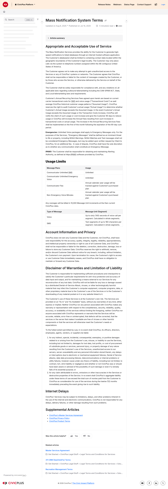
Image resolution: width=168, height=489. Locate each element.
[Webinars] (117, 4)
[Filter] (37, 19)
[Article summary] (84, 38)
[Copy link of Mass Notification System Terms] (105, 20)
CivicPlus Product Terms (59, 421)
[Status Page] (129, 4)
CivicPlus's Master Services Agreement (66, 415)
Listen (119, 26)
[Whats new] (156, 4)
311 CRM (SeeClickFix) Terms (58, 460)
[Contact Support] (144, 4)
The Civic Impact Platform (83, 483)
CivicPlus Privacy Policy (59, 418)
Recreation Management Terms (59, 469)
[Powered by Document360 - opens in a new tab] (15, 475)
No (87, 436)
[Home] (4, 11)
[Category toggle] (42, 21)
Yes (74, 436)
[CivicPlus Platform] (25, 4)
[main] (84, 245)
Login (163, 4)
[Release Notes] (104, 4)
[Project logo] (5, 4)
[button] (19, 19)
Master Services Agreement (58, 450)
